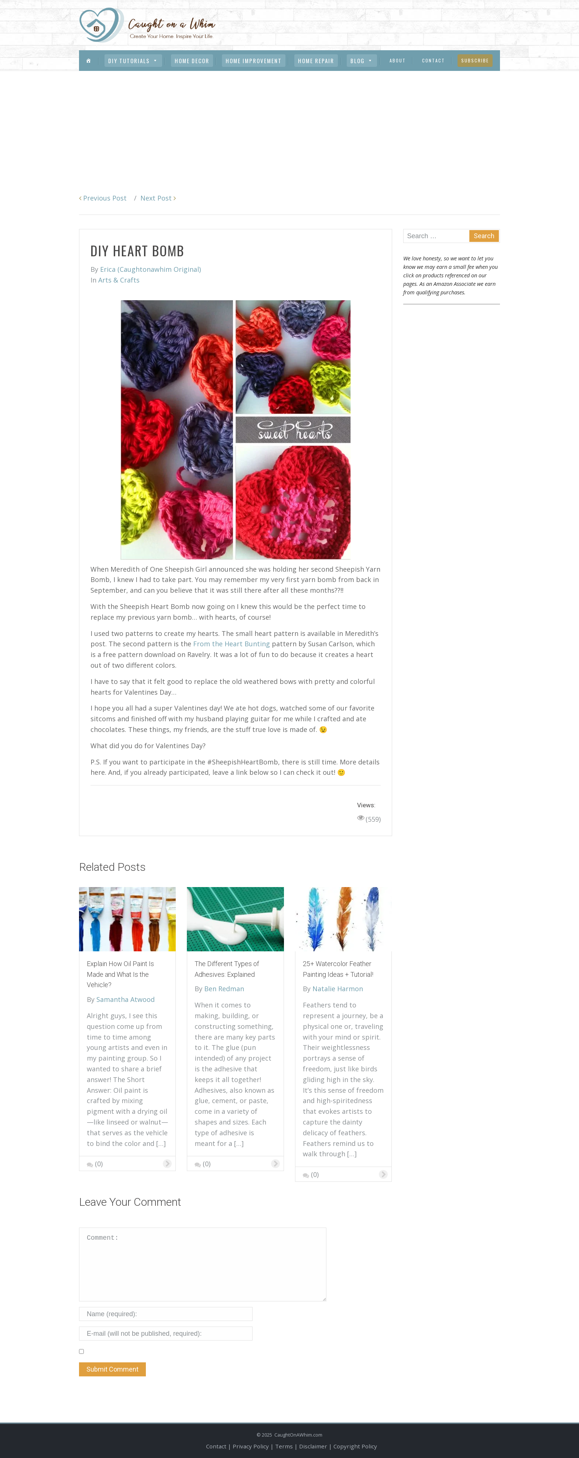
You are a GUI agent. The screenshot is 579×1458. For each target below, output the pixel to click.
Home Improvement (254, 61)
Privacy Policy (251, 1446)
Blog (361, 60)
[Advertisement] (289, 126)
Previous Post (103, 198)
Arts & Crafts (119, 279)
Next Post (158, 198)
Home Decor (192, 61)
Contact (433, 60)
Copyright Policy (355, 1446)
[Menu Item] (89, 60)
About (398, 60)
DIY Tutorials (133, 60)
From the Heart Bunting (231, 643)
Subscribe (475, 60)
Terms (284, 1446)
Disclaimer (313, 1446)
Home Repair (316, 61)
